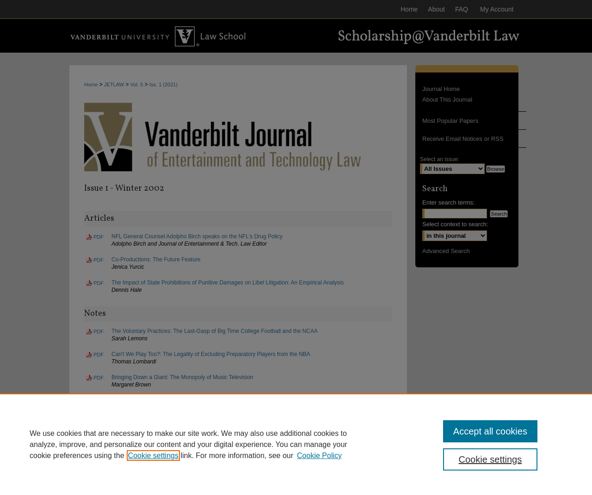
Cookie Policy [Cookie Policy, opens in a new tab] (319, 455)
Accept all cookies (490, 431)
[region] (296, 444)
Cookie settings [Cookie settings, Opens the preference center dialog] (490, 459)
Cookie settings (153, 455)
